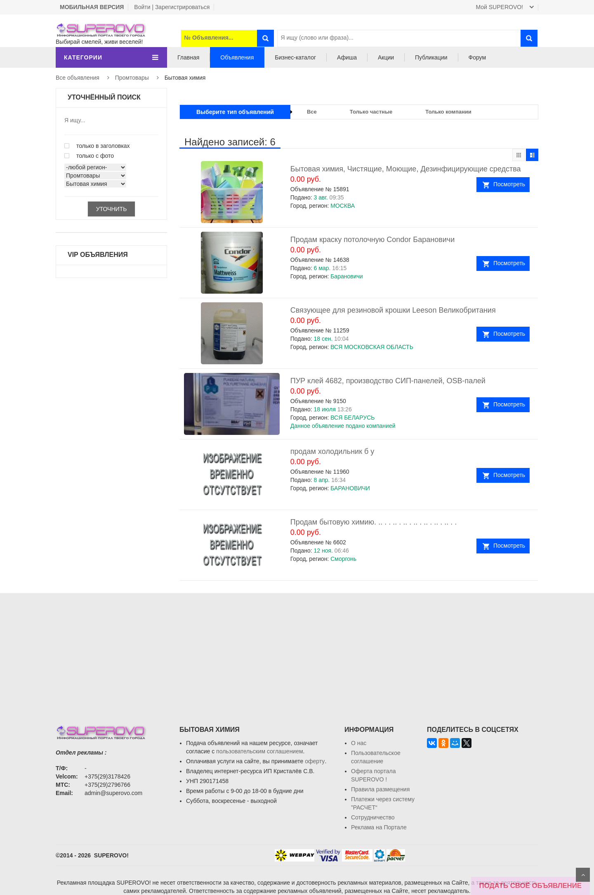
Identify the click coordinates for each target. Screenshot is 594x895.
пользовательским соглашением (259, 751)
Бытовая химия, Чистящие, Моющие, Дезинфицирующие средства (405, 169)
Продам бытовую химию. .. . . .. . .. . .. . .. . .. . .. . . (373, 522)
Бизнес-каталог (295, 57)
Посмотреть (509, 184)
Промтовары (132, 77)
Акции (386, 57)
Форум (477, 57)
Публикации (431, 57)
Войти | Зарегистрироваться (172, 7)
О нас (358, 743)
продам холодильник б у (332, 451)
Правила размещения (380, 789)
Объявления (237, 57)
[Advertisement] (297, 651)
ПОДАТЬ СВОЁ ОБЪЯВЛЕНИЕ (530, 886)
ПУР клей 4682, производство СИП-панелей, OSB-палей (388, 381)
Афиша (347, 57)
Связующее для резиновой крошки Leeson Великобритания (393, 310)
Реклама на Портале (379, 827)
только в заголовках (97, 145)
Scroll (583, 875)
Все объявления (77, 77)
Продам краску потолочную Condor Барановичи (372, 239)
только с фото (89, 155)
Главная (188, 57)
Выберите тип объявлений (235, 112)
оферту (315, 761)
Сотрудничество (372, 817)
